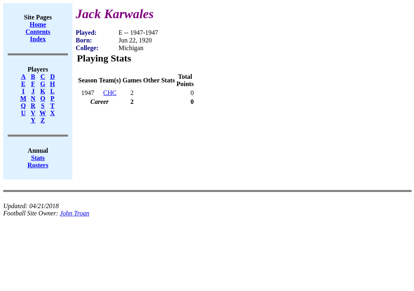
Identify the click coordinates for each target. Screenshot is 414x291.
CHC (109, 92)
